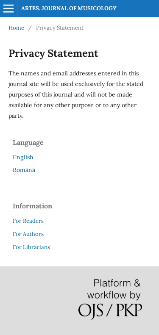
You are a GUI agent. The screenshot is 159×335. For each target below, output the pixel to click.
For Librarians (31, 247)
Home (16, 27)
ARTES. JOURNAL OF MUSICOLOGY (69, 8)
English (23, 157)
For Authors (28, 234)
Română (24, 170)
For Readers (28, 220)
